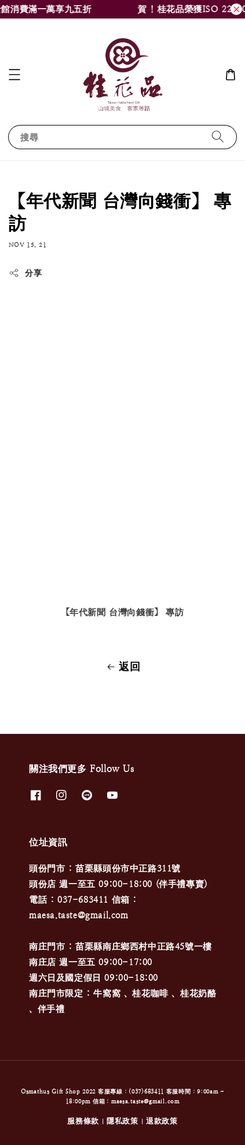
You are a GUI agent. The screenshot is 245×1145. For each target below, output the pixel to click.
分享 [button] (25, 273)
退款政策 (162, 1121)
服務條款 (83, 1121)
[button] (14, 74)
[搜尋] (217, 136)
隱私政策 (122, 1121)
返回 (122, 667)
